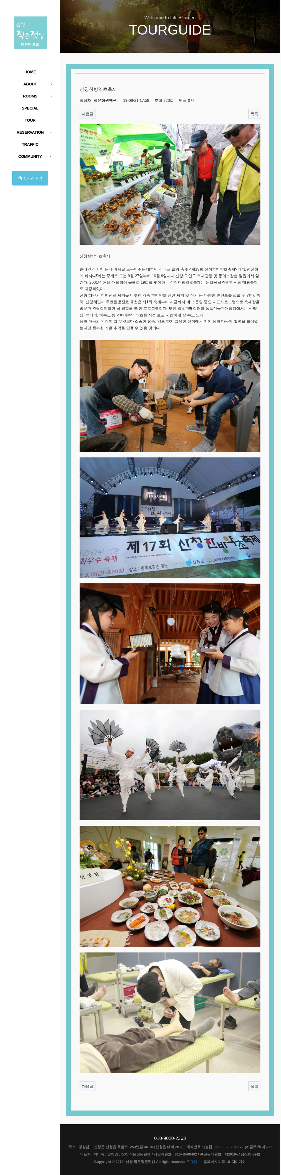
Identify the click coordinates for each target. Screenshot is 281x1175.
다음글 (87, 114)
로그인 (191, 1162)
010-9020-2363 (170, 1138)
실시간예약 (30, 178)
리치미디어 (237, 1162)
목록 (254, 114)
